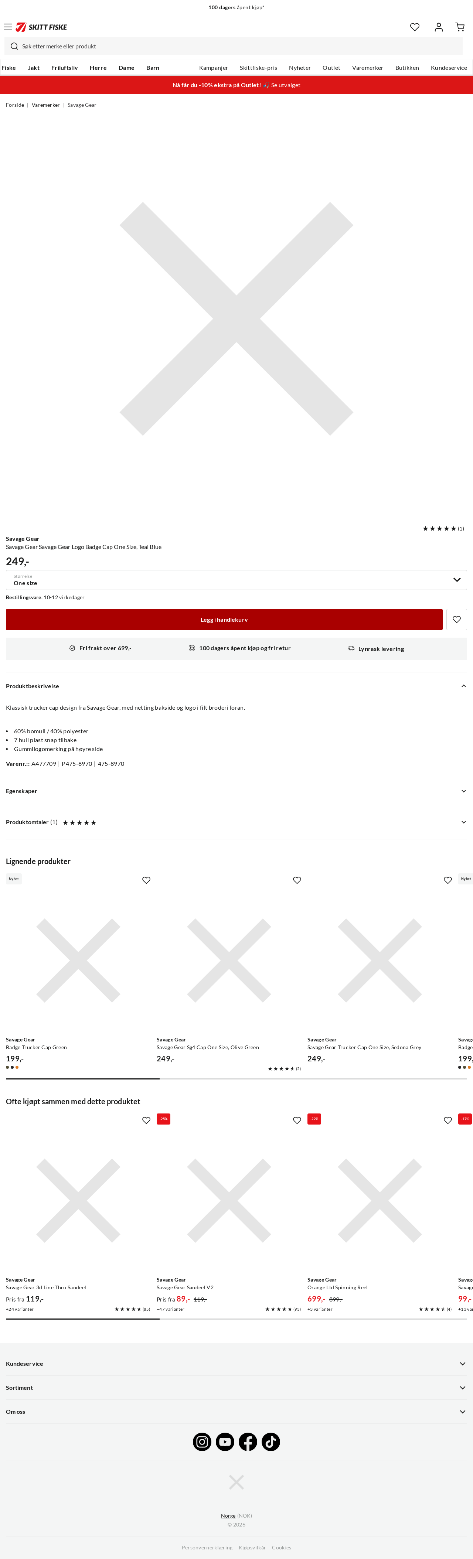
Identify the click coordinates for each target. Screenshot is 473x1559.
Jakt (34, 67)
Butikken (407, 67)
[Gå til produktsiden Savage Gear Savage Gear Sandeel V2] (229, 1200)
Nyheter (300, 67)
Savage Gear (82, 105)
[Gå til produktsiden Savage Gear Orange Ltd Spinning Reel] (379, 1200)
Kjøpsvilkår (252, 1548)
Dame (127, 67)
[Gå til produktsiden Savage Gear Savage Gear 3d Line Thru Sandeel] (78, 1200)
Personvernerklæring (207, 1548)
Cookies (281, 1548)
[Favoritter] (414, 27)
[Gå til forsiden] (41, 27)
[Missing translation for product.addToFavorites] (456, 619)
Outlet (331, 67)
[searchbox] (240, 46)
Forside (15, 105)
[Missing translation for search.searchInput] (11, 46)
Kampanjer (213, 67)
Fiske (8, 67)
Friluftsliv (64, 67)
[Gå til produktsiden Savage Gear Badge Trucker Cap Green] (78, 960)
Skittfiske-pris (258, 67)
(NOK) (236, 1516)
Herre (98, 67)
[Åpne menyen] (8, 27)
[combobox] (233, 46)
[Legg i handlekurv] (224, 619)
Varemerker (367, 67)
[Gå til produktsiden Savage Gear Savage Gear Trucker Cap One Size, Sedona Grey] (379, 960)
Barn (152, 67)
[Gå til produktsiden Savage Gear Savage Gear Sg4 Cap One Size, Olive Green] (229, 960)
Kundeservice (449, 67)
